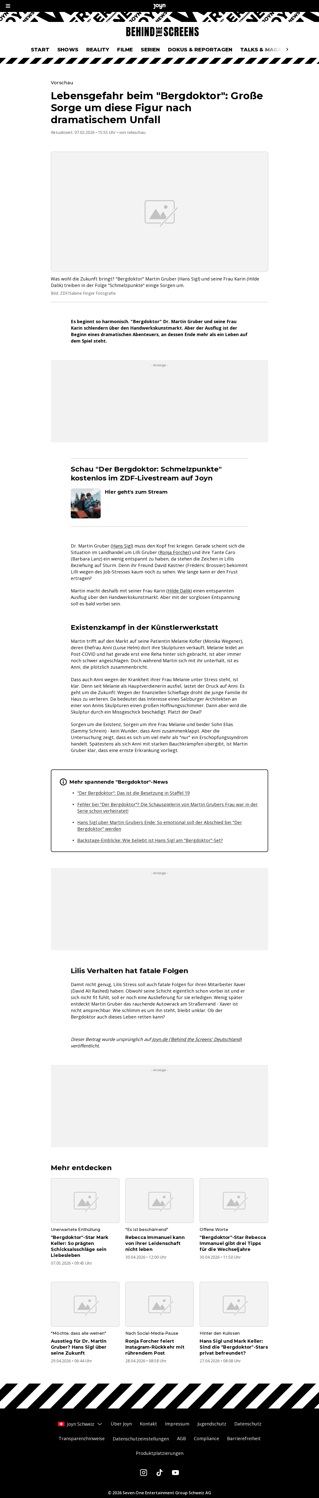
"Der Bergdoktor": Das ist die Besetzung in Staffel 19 (133, 793)
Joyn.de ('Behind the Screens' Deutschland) (196, 1039)
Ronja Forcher (175, 552)
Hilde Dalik (179, 591)
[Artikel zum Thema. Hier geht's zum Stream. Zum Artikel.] (159, 503)
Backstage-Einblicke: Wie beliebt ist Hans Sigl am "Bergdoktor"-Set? (150, 840)
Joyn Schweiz (80, 1424)
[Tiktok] (159, 1473)
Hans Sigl (122, 546)
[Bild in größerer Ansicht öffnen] (159, 212)
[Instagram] (144, 1473)
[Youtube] (175, 1473)
